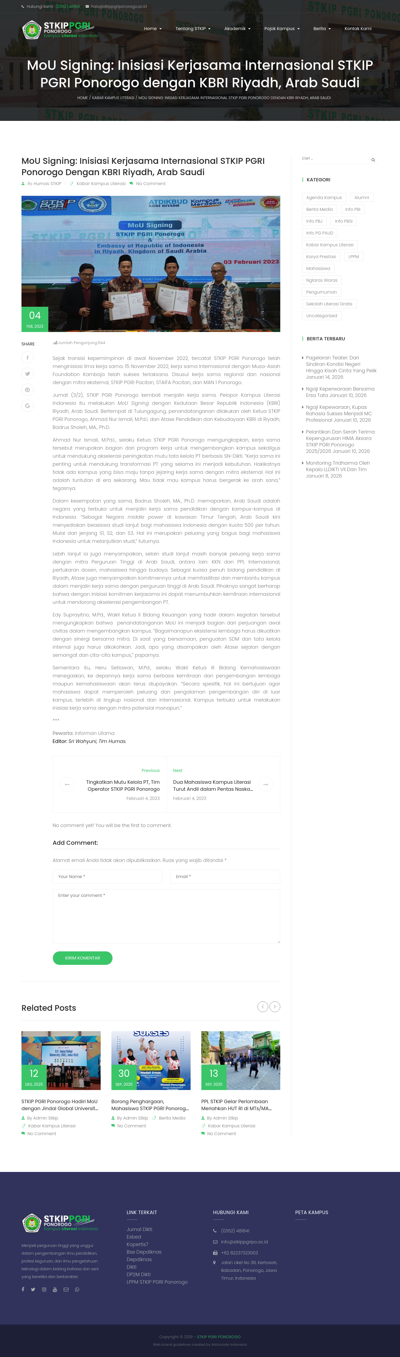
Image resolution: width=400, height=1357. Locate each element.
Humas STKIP (47, 184)
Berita (320, 29)
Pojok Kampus (279, 29)
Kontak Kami (358, 29)
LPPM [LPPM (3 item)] (354, 257)
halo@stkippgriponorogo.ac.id (119, 6)
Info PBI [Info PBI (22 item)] (352, 209)
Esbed (134, 1236)
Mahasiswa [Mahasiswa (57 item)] (318, 268)
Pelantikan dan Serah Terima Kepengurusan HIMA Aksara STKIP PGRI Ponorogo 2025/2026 (340, 441)
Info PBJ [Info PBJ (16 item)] (314, 221)
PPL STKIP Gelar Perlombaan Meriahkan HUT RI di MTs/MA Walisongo (235, 1108)
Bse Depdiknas (144, 1251)
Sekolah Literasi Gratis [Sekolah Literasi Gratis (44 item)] (329, 304)
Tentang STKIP (191, 29)
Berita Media (172, 1118)
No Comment (151, 184)
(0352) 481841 (68, 6)
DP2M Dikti (139, 1274)
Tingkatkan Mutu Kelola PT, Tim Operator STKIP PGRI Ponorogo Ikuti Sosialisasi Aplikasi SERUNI (123, 789)
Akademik (235, 29)
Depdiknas (139, 1259)
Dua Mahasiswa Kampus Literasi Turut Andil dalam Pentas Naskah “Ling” (213, 789)
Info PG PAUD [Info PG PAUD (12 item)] (319, 233)
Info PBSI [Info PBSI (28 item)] (343, 221)
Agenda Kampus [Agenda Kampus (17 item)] (324, 197)
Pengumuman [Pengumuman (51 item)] (321, 292)
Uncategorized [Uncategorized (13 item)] (321, 316)
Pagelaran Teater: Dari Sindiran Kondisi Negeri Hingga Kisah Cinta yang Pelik (341, 364)
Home (150, 29)
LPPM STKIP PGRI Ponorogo (157, 1282)
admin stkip (45, 1118)
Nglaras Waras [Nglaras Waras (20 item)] (321, 280)
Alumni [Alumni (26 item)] (362, 197)
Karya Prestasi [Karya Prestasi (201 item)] (321, 257)
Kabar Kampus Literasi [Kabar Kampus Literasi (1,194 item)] (330, 245)
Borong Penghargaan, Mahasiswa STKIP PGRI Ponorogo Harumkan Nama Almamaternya (150, 1112)
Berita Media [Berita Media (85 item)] (319, 209)
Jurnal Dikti (139, 1229)
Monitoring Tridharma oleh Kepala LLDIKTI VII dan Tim (338, 466)
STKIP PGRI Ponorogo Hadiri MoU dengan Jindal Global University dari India (59, 1108)
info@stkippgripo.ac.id (244, 1242)
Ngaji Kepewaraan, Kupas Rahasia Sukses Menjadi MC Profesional (339, 413)
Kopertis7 (137, 1244)
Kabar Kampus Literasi (101, 184)
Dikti (131, 1267)
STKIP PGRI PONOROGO (219, 1337)
